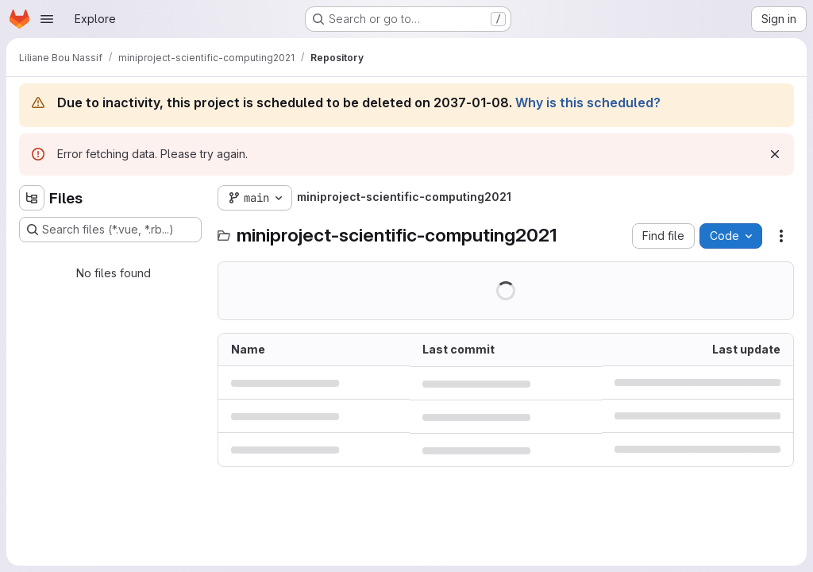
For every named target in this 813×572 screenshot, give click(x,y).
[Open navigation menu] (47, 19)
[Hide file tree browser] (31, 198)
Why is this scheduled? (588, 102)
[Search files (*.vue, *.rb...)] (110, 229)
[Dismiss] (774, 154)
